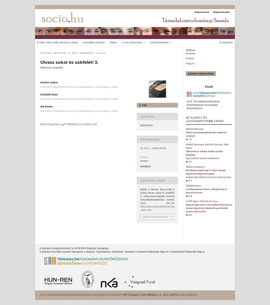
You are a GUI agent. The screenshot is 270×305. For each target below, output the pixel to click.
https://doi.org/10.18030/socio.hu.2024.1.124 (72, 124)
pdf (144, 105)
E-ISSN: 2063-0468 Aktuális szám (57, 42)
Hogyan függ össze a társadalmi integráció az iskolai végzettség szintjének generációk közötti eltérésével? (209, 208)
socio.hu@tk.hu (188, 294)
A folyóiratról (132, 42)
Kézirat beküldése (201, 73)
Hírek (113, 42)
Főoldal (46, 53)
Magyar (190, 63)
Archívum (60, 53)
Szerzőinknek (160, 42)
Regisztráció (201, 12)
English (190, 58)
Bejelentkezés (221, 12)
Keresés (226, 42)
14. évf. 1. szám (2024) (81, 53)
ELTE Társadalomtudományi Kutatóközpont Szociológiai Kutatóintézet (81, 294)
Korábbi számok (94, 42)
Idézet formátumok (155, 216)
